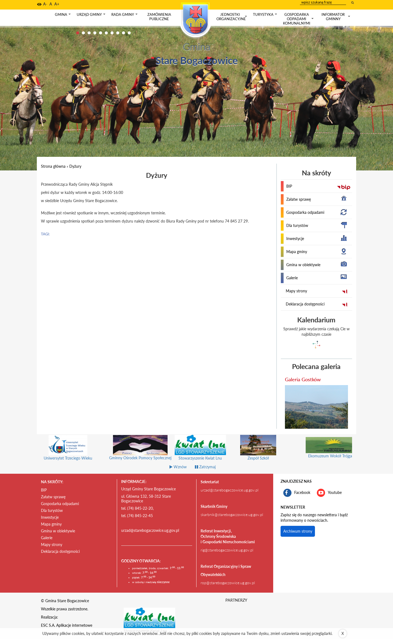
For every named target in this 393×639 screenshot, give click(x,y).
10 (129, 32)
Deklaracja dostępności (305, 304)
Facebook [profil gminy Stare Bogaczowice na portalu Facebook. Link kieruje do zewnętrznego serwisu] (296, 493)
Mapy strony (296, 291)
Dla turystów (297, 225)
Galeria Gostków (303, 379)
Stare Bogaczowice (197, 60)
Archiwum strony (297, 531)
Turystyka (265, 15)
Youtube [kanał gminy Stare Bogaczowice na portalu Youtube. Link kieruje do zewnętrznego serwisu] (329, 493)
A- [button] (45, 4)
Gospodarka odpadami (305, 212)
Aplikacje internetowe (74, 625)
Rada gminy (125, 15)
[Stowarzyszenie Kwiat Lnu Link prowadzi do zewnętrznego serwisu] (149, 617)
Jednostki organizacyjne (232, 16)
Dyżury (75, 166)
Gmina (63, 15)
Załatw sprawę (298, 199)
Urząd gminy (91, 15)
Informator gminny (336, 16)
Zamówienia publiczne (159, 16)
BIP (289, 186)
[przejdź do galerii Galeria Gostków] (316, 407)
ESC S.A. (48, 625)
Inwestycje (295, 238)
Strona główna (53, 166)
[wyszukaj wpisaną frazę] (353, 2)
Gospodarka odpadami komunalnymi (299, 18)
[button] (39, 4)
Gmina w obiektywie (303, 264)
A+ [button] (56, 4)
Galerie (292, 277)
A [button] (50, 4)
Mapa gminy (296, 251)
